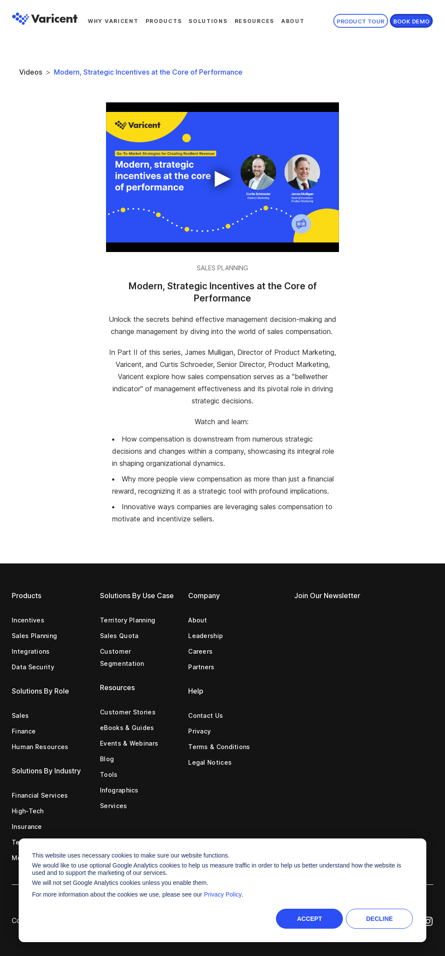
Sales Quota (119, 635)
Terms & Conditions (219, 746)
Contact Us (205, 715)
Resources (254, 21)
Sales (20, 715)
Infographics (119, 790)
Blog (107, 759)
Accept (309, 918)
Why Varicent (113, 21)
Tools (109, 774)
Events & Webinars (129, 743)
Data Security (33, 667)
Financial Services (40, 795)
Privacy (199, 731)
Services (113, 805)
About (293, 21)
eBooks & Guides (127, 727)
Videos (30, 72)
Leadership (205, 635)
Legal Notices (210, 762)
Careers (200, 651)
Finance (24, 731)
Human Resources (40, 746)
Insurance (27, 826)
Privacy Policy (223, 894)
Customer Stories (128, 712)
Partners (201, 667)
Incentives (28, 620)
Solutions (208, 21)
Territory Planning (127, 620)
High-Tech (28, 811)
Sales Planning (34, 635)
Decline (379, 918)
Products (164, 21)
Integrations (31, 651)
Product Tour (360, 21)
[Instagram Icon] (428, 920)
